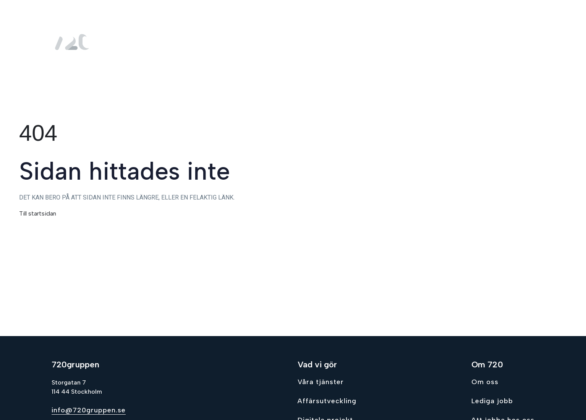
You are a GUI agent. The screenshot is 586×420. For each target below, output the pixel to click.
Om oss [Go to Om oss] (485, 382)
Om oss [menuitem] (421, 42)
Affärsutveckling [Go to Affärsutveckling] (327, 401)
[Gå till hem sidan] (74, 41)
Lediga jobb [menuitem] (473, 42)
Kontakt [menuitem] (518, 42)
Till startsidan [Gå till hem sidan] (37, 213)
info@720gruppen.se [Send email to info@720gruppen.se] (89, 410)
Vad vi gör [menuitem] (366, 42)
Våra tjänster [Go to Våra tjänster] (321, 382)
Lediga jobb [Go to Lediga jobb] (492, 401)
